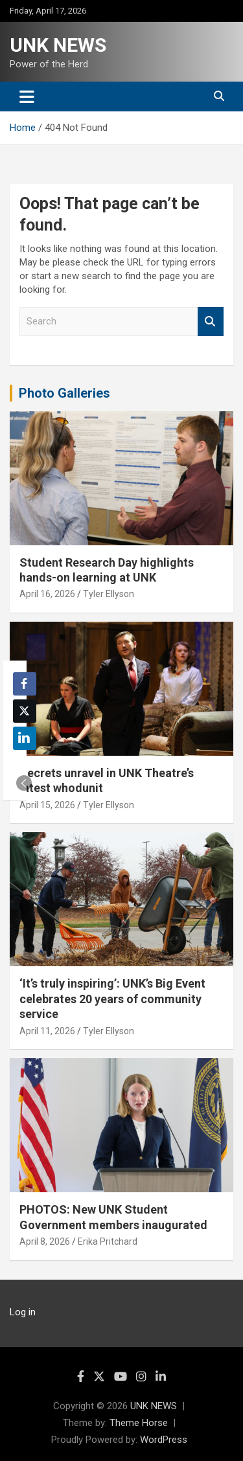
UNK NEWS (58, 45)
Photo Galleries (64, 393)
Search (211, 321)
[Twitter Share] (24, 711)
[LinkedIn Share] (24, 738)
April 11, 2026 (47, 1031)
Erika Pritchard (107, 1241)
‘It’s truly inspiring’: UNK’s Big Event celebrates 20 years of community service (112, 999)
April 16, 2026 (47, 594)
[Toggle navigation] (27, 96)
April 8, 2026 (44, 1241)
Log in (23, 1312)
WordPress (163, 1439)
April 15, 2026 (47, 805)
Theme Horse (139, 1423)
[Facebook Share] (24, 684)
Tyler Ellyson (108, 594)
